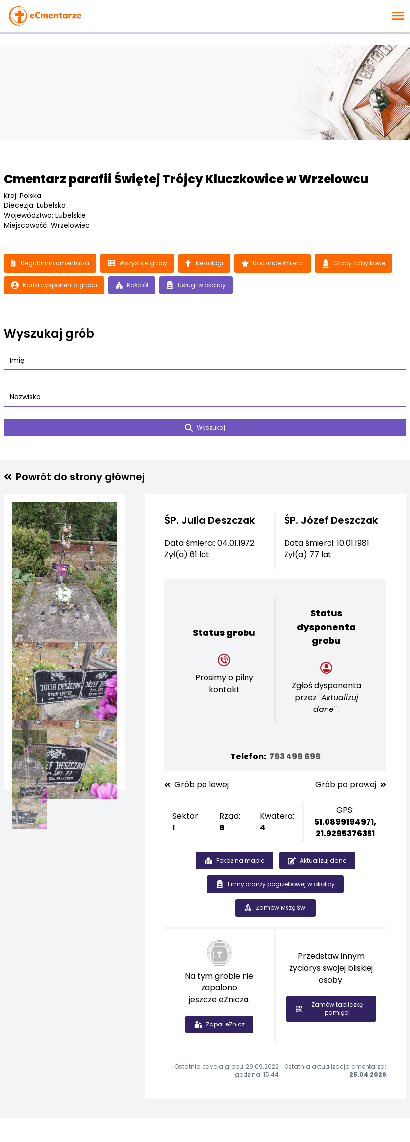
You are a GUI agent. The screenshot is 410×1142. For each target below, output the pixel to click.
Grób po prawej (350, 784)
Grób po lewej (196, 784)
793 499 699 (295, 756)
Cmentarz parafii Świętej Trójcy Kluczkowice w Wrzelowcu (186, 179)
